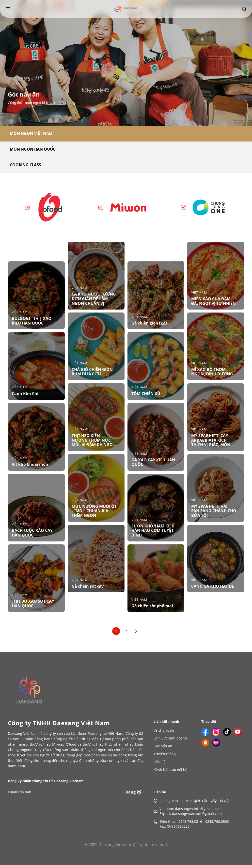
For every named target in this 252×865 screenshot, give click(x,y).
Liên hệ (160, 762)
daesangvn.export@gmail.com (197, 813)
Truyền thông (165, 754)
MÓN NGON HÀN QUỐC (32, 149)
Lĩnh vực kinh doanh (170, 738)
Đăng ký (133, 792)
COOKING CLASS (25, 165)
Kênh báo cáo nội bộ (170, 769)
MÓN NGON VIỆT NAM (31, 133)
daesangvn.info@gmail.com (197, 809)
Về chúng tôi (164, 730)
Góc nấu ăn (163, 746)
